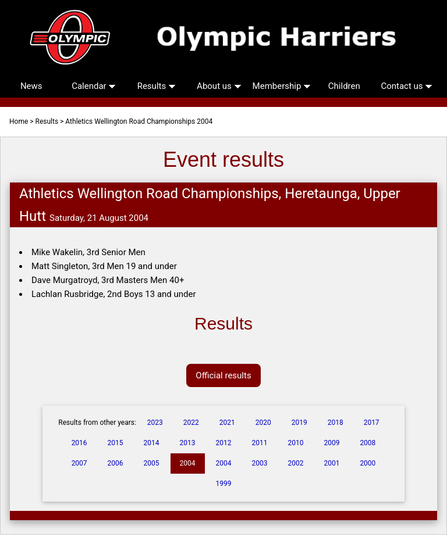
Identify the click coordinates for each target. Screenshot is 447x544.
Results (156, 86)
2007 (79, 463)
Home (18, 121)
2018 (335, 422)
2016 (79, 443)
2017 (371, 422)
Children (344, 86)
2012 (224, 443)
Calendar (94, 86)
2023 (155, 422)
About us (219, 86)
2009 (331, 443)
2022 (191, 422)
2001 (331, 463)
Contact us (406, 86)
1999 (224, 483)
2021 (227, 422)
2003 (259, 463)
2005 (151, 463)
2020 (263, 422)
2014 (151, 443)
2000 (367, 463)
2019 (299, 422)
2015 (115, 443)
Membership (282, 86)
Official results (223, 375)
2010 (295, 443)
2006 (115, 463)
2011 (259, 443)
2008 (367, 443)
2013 (188, 443)
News (31, 86)
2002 (295, 463)
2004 (188, 463)
